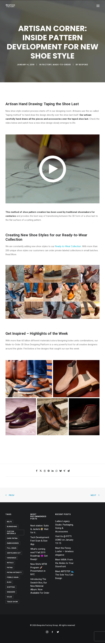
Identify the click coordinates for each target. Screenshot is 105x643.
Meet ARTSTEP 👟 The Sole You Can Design (64, 575)
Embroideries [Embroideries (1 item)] (13, 543)
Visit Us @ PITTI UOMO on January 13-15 (64, 540)
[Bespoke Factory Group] (10, 5)
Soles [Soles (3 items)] (9, 597)
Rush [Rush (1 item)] (9, 582)
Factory (47, 64)
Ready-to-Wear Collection (68, 246)
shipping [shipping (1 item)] (11, 587)
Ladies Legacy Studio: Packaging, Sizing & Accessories (64, 526)
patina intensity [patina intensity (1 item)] (14, 572)
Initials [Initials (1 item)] (10, 563)
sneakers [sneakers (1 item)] (11, 592)
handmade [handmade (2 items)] (11, 558)
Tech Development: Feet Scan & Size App (39, 541)
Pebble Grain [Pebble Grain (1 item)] (12, 577)
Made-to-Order (62, 64)
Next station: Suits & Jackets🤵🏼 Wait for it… (39, 529)
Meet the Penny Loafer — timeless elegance (64, 551)
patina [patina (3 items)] (10, 568)
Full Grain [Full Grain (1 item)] (11, 548)
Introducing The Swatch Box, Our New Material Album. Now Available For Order (39, 586)
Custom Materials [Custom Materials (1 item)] (11, 532)
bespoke (83, 64)
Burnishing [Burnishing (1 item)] (12, 527)
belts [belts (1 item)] (9, 522)
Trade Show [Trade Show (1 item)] (12, 602)
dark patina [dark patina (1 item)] (12, 538)
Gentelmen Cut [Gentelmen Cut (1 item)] (14, 553)
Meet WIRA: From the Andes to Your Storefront (64, 563)
